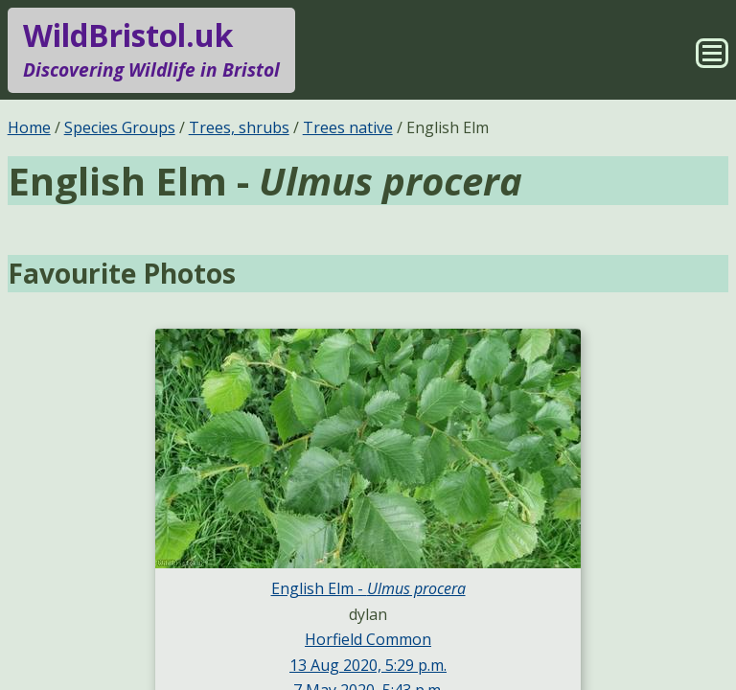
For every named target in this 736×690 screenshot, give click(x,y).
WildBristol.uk (151, 49)
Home (29, 127)
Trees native (348, 127)
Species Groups (119, 127)
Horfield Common (368, 639)
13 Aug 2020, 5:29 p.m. (368, 665)
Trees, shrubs (239, 127)
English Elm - (368, 588)
